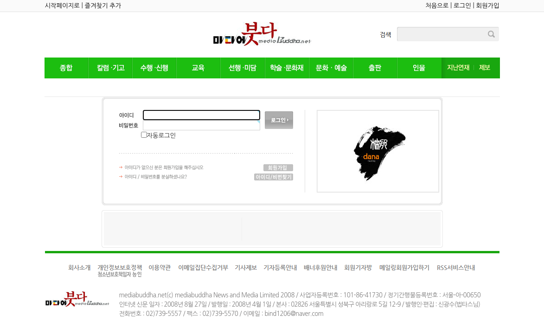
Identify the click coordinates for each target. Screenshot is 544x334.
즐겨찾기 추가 (102, 6)
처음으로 (436, 6)
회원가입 (487, 6)
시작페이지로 (62, 6)
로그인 (462, 6)
